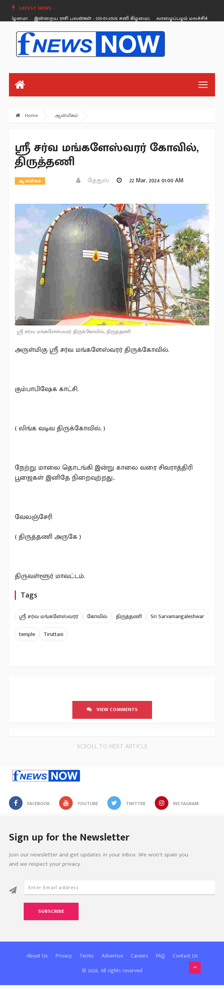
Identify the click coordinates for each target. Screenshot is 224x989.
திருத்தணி (129, 616)
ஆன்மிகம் (66, 115)
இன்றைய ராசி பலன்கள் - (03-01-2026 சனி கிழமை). (94, 18)
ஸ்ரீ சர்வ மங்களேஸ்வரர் (48, 616)
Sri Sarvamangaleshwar (177, 616)
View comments (112, 709)
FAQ (160, 955)
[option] (97, 18)
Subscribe (51, 911)
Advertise (112, 955)
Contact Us (185, 955)
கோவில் (97, 616)
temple (27, 634)
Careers (139, 955)
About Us (37, 955)
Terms (86, 955)
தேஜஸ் (92, 180)
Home (27, 115)
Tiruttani (53, 634)
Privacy (64, 955)
